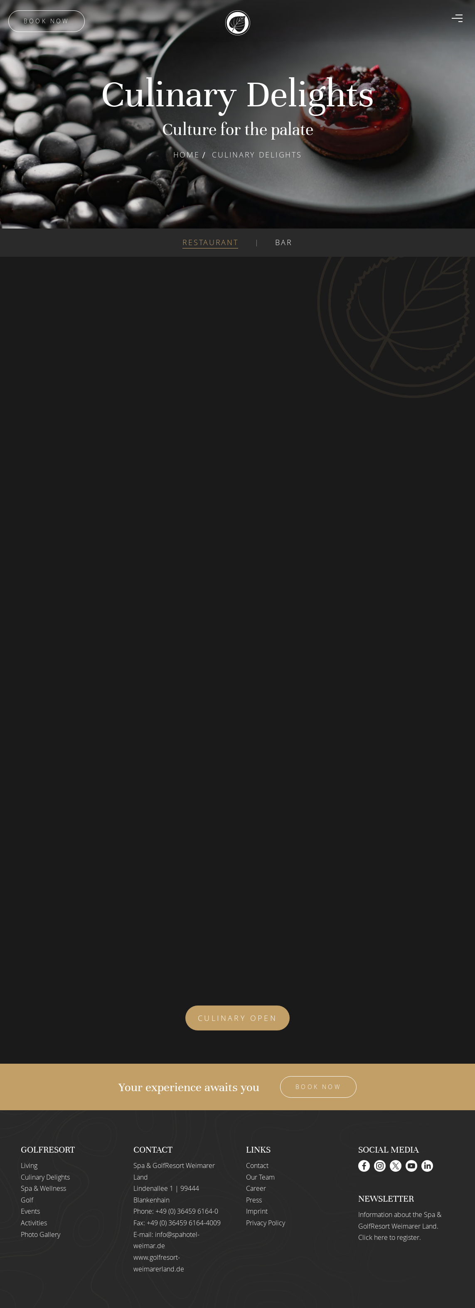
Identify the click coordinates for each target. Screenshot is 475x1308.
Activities (34, 1222)
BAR (283, 242)
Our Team (260, 1177)
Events (30, 1211)
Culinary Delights (45, 1177)
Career (256, 1188)
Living (29, 1165)
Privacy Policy (265, 1222)
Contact (257, 1165)
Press (254, 1200)
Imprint (257, 1211)
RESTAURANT (210, 242)
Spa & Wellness (43, 1188)
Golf (27, 1200)
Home (186, 155)
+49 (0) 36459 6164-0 (186, 1211)
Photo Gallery (40, 1234)
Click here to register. (389, 1237)
